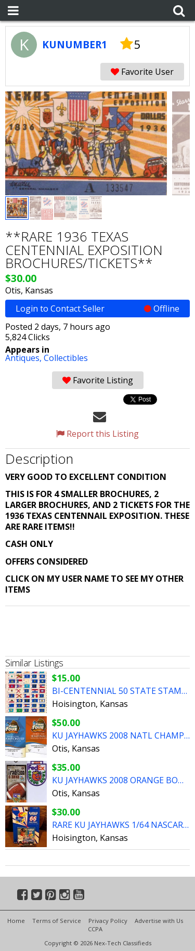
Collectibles (66, 358)
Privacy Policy (107, 921)
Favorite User (142, 71)
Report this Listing (97, 433)
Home (16, 921)
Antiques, (24, 358)
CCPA (95, 929)
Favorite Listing (97, 380)
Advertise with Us (159, 921)
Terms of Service (56, 921)
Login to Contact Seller (97, 308)
